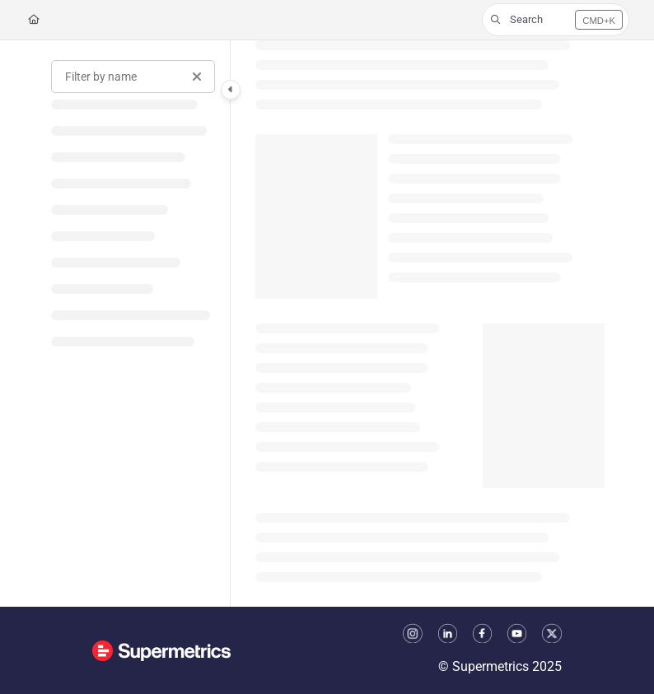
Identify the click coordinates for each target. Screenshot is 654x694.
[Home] (34, 20)
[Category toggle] (231, 90)
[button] (555, 19)
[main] (430, 323)
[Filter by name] (133, 76)
